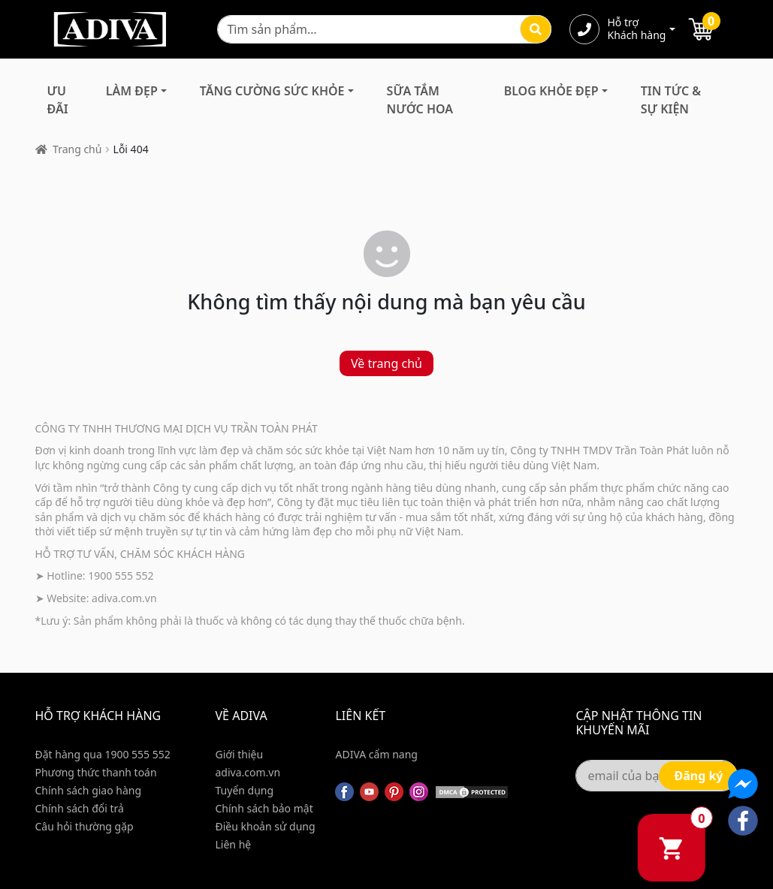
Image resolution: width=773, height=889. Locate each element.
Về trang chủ (386, 363)
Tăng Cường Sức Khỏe (272, 91)
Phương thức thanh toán (96, 772)
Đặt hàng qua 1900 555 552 (103, 754)
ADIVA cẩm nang (376, 754)
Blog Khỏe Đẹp (551, 91)
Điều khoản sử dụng (266, 826)
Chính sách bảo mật (264, 808)
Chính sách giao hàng (88, 790)
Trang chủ (77, 149)
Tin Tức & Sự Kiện (671, 100)
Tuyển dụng (245, 790)
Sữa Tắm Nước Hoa (420, 100)
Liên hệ (234, 844)
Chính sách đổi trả (79, 808)
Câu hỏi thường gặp (84, 826)
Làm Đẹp (132, 91)
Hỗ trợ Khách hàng (636, 29)
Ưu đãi (57, 100)
